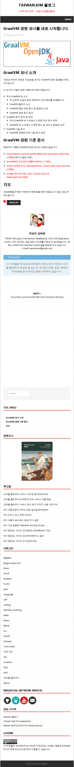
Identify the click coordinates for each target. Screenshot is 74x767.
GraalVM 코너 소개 (14, 417)
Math (6, 615)
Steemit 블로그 (10, 716)
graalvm (13, 202)
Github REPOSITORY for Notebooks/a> (23, 725)
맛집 (5, 667)
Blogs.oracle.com (12, 563)
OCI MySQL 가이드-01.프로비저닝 (20, 540)
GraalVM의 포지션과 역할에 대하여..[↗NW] (28, 161)
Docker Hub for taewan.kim (17, 721)
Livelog (7, 604)
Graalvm (7, 578)
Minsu (6, 620)
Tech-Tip (7, 651)
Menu (68, 19)
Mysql (6, 625)
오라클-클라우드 (11, 677)
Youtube (7, 662)
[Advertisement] (37, 347)
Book (6, 568)
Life (5, 599)
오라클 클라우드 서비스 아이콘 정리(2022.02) (25, 494)
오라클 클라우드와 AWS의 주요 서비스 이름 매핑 (27, 499)
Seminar (7, 641)
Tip (5, 656)
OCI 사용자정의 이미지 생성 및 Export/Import (25, 509)
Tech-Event (9, 646)
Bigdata (7, 557)
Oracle (6, 636)
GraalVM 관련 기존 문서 (17, 421)
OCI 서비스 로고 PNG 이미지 (17, 514)
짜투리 (6, 683)
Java (5, 589)
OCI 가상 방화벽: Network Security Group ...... (25, 525)
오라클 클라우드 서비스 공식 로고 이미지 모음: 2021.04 (30, 504)
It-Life (6, 583)
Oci (5, 630)
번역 (5, 672)
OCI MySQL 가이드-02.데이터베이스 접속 (23, 535)
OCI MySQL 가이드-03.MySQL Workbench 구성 (26, 530)
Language (8, 594)
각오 (8, 425)
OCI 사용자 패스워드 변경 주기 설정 (20, 520)
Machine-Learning (12, 609)
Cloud (6, 573)
